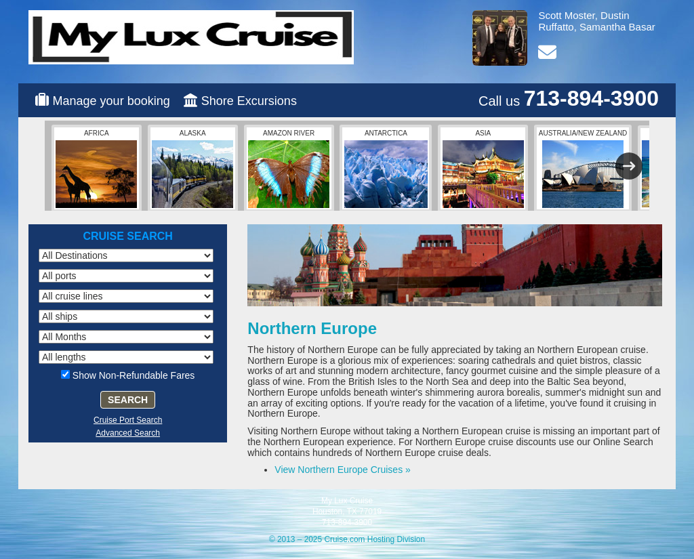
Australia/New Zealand (583, 168)
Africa (96, 168)
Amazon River (288, 168)
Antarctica (386, 168)
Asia (483, 168)
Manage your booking (111, 101)
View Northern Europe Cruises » (342, 469)
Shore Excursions (249, 101)
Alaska (192, 168)
